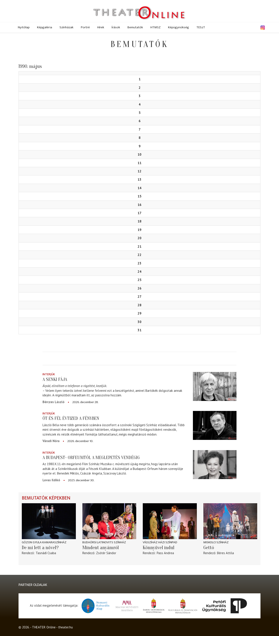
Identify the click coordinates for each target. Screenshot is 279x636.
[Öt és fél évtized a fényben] (214, 425)
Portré (85, 27)
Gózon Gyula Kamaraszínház (44, 542)
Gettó (208, 547)
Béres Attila (225, 553)
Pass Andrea (165, 553)
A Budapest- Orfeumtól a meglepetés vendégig (91, 457)
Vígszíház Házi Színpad (160, 542)
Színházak (66, 27)
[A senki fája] (214, 386)
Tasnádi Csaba (46, 553)
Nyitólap (24, 27)
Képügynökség (178, 27)
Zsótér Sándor (106, 553)
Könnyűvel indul (158, 547)
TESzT (200, 27)
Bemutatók (135, 27)
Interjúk (49, 374)
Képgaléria (44, 27)
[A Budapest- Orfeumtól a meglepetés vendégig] (214, 464)
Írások (116, 27)
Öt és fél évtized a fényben (71, 418)
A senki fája (55, 379)
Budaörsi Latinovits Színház (104, 542)
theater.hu (65, 627)
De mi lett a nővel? (40, 547)
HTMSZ (155, 27)
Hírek (100, 27)
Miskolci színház (216, 542)
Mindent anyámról (100, 547)
